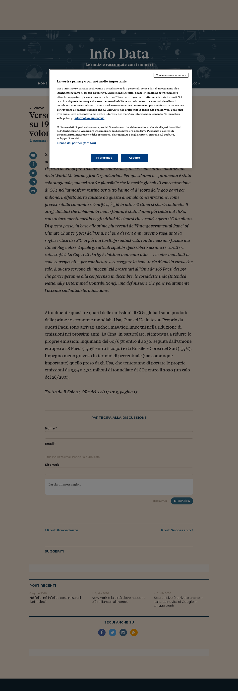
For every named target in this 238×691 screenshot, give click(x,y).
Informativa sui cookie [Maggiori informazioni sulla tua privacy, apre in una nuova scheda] (89, 118)
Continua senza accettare (171, 75)
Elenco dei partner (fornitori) (76, 142)
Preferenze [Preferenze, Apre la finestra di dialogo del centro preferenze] (104, 157)
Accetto (134, 157)
